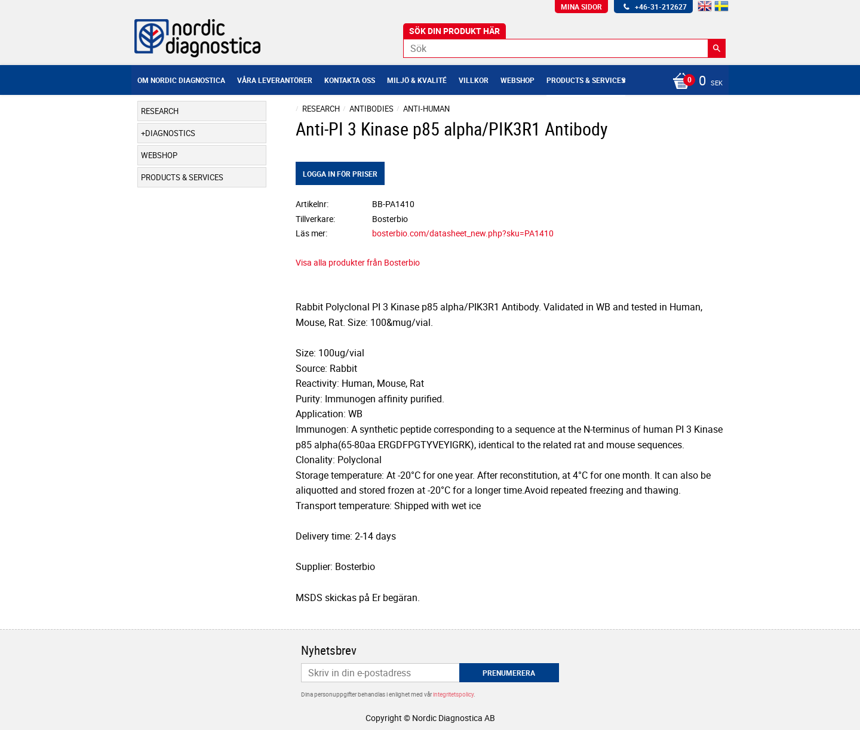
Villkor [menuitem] (474, 80)
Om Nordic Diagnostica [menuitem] (181, 80)
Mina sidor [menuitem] (581, 6)
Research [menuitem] (160, 111)
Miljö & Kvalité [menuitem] (417, 80)
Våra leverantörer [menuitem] (274, 80)
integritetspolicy (453, 694)
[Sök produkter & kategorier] (564, 48)
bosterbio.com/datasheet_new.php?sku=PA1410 (463, 233)
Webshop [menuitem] (517, 80)
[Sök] (717, 48)
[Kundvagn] (694, 81)
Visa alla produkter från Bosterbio (358, 262)
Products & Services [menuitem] (585, 80)
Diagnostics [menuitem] (170, 133)
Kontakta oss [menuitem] (349, 80)
